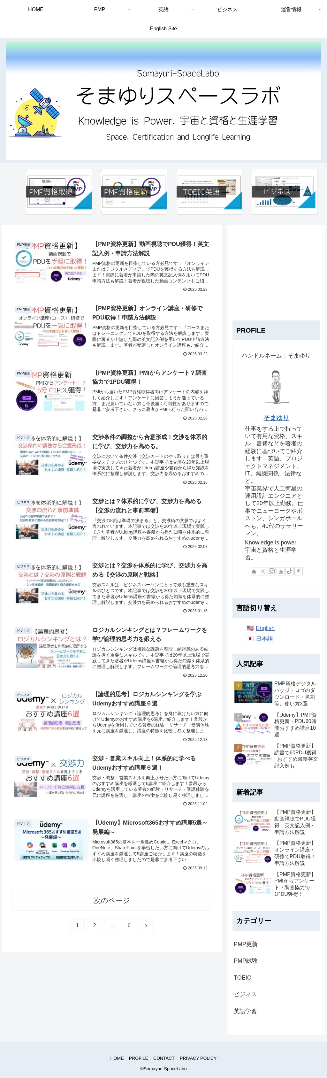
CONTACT (164, 1058)
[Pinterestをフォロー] (298, 571)
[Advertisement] (276, 270)
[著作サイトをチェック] (254, 571)
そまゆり (276, 417)
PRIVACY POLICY (200, 1058)
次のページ (112, 909)
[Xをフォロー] (263, 571)
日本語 (264, 638)
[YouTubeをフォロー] (281, 571)
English (265, 628)
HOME (115, 1058)
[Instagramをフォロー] (272, 571)
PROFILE (138, 1058)
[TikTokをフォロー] (289, 571)
